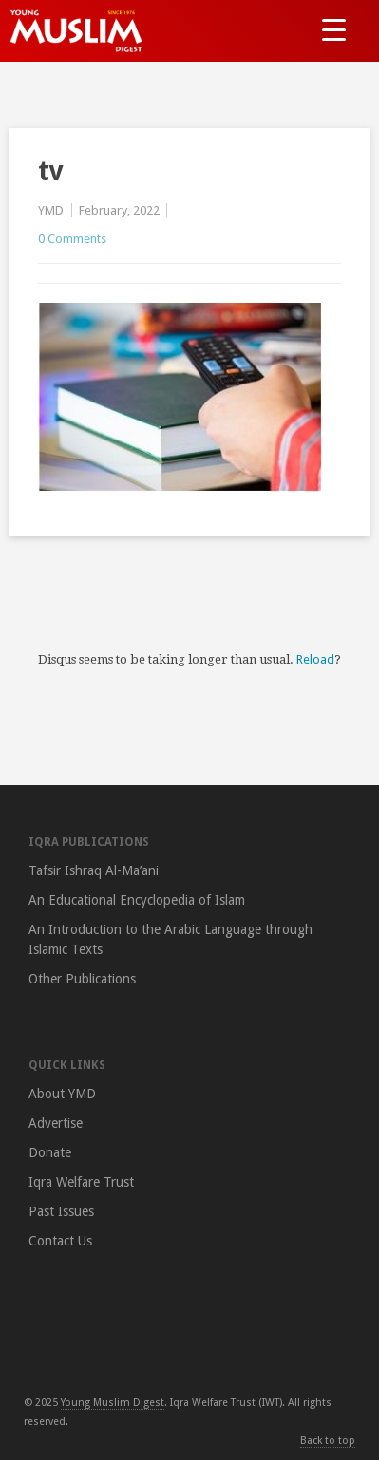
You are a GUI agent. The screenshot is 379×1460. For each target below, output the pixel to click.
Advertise (55, 1123)
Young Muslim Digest (112, 1402)
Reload (315, 659)
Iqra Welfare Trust (81, 1181)
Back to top (327, 1440)
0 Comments (72, 239)
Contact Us (60, 1240)
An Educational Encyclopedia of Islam (136, 900)
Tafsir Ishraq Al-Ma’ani (93, 870)
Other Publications (82, 978)
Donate (49, 1152)
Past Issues (61, 1211)
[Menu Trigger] (334, 29)
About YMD (62, 1093)
